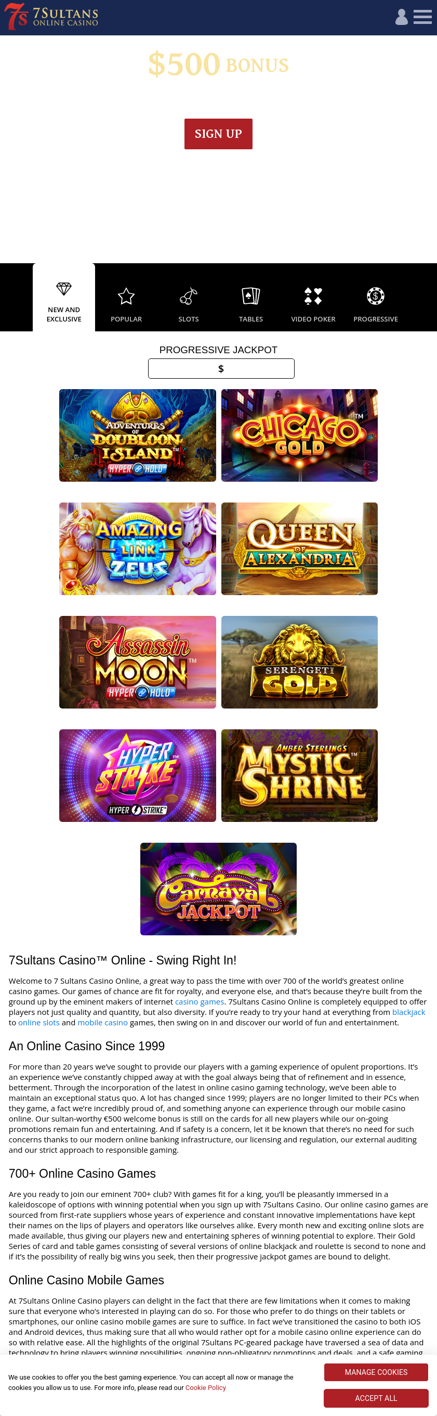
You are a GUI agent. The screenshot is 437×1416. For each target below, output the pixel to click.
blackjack (409, 757)
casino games (199, 747)
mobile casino (102, 768)
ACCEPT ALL (376, 1398)
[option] (64, 297)
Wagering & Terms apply (218, 101)
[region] (218, 1385)
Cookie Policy (206, 1388)
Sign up (218, 133)
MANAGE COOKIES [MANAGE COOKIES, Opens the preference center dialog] (376, 1372)
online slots (39, 768)
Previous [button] (10, 297)
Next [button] (426, 297)
